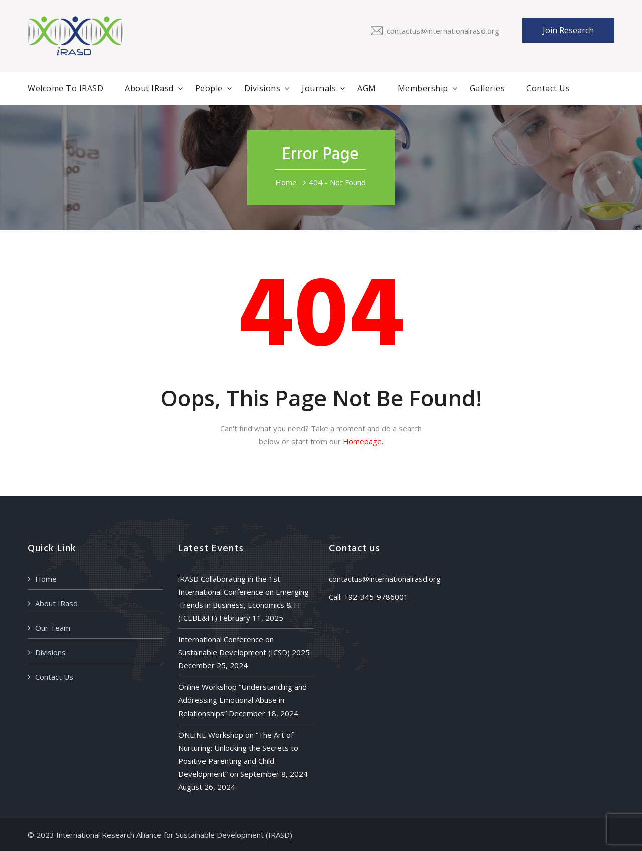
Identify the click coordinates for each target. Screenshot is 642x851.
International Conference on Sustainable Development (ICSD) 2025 (244, 645)
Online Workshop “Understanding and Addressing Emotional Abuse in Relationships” (242, 700)
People (209, 88)
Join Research (568, 30)
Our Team (52, 628)
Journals (319, 88)
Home (286, 182)
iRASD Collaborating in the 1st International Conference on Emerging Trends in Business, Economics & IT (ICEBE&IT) (243, 598)
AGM (366, 88)
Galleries (487, 88)
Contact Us (548, 88)
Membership (423, 88)
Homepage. (363, 441)
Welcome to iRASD (65, 88)
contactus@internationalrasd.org (443, 31)
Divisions (262, 88)
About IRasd (149, 88)
